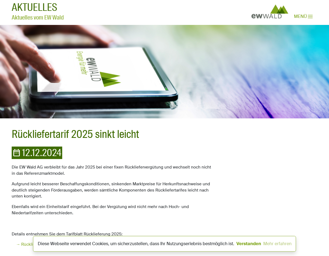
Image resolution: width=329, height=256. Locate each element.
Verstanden (248, 244)
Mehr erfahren (277, 244)
